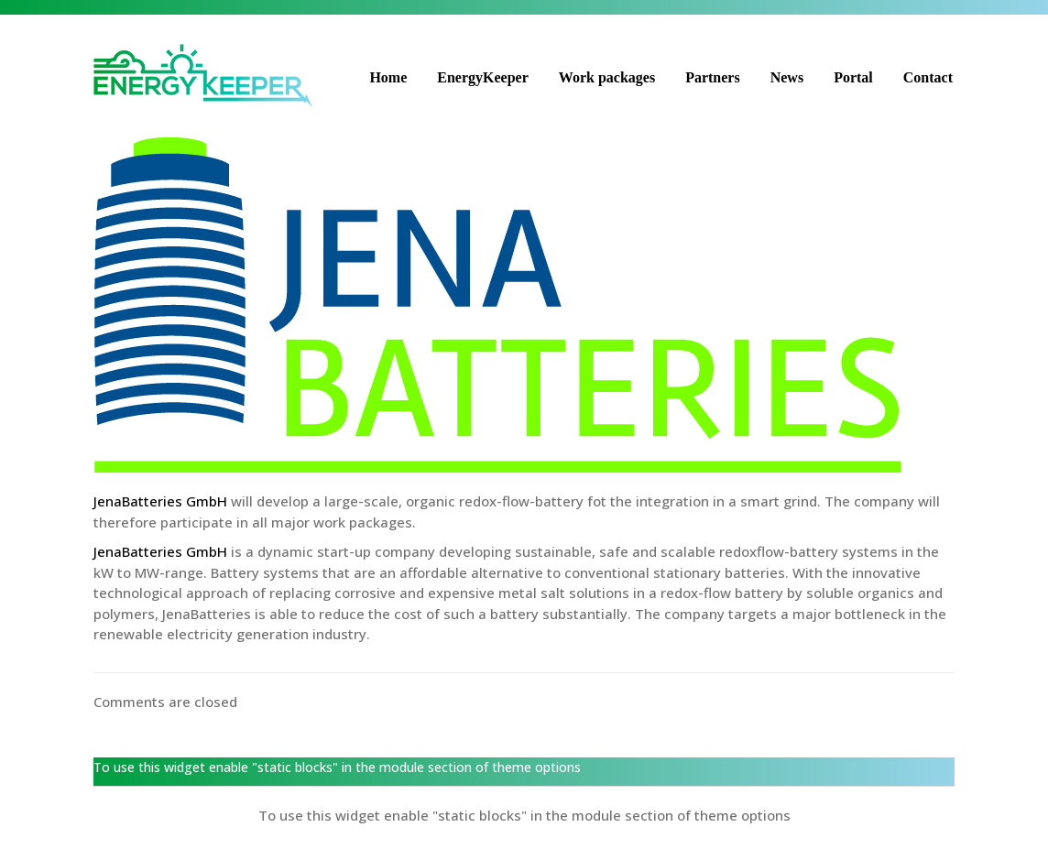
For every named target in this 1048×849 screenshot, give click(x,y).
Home (388, 77)
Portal (853, 77)
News (786, 77)
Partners (712, 77)
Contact (928, 77)
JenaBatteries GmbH (160, 501)
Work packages (607, 77)
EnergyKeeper (483, 77)
